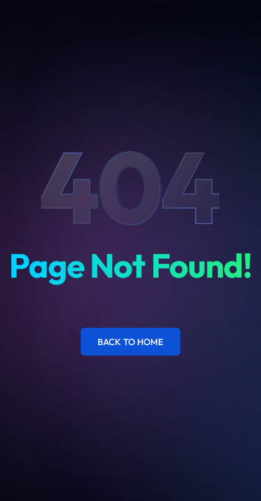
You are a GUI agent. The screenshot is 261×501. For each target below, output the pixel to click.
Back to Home (130, 341)
